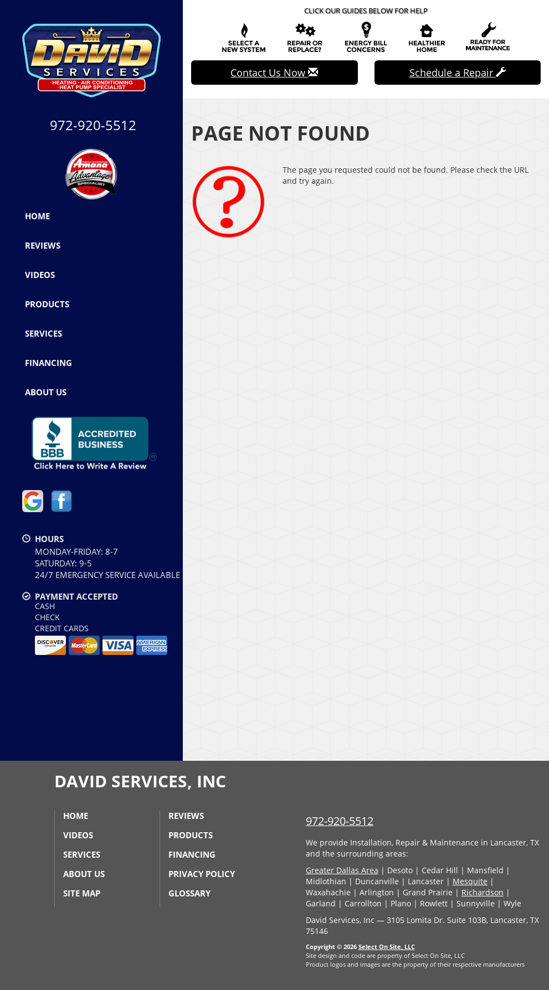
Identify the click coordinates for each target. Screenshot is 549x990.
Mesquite (470, 881)
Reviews (42, 245)
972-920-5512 (339, 820)
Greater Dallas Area (342, 870)
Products (47, 304)
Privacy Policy (201, 873)
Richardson (482, 892)
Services (43, 333)
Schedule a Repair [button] (457, 72)
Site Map (81, 893)
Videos (40, 274)
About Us (45, 392)
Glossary (189, 893)
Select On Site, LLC (386, 946)
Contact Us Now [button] (274, 72)
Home (37, 215)
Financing (48, 362)
